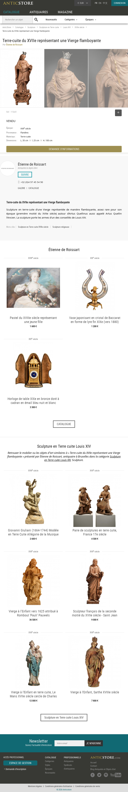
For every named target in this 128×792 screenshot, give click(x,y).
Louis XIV (67, 27)
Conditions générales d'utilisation (58, 786)
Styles (47, 764)
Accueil (93, 762)
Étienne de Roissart (32, 164)
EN (100, 3)
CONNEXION (120, 3)
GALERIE (21, 188)
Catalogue (19, 27)
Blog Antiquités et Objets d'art (103, 769)
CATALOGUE (11, 12)
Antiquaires (69, 761)
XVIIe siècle (79, 27)
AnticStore (6, 27)
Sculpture (31, 27)
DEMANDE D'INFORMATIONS (64, 149)
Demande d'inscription (16, 769)
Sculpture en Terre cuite (49, 27)
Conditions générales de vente (87, 786)
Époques (48, 768)
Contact (93, 765)
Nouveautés (51, 19)
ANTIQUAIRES (39, 12)
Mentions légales (35, 786)
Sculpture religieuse (60, 227)
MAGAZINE (65, 12)
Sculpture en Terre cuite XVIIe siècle (33, 227)
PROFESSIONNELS (72, 757)
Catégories (49, 761)
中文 (105, 3)
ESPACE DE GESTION (20, 763)
